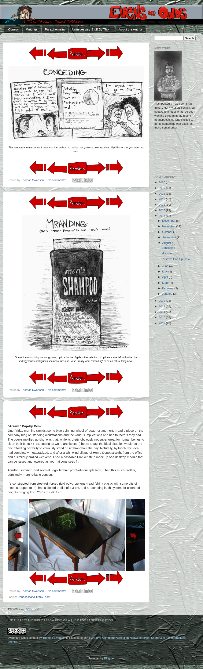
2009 (162, 323)
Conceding (168, 247)
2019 (162, 187)
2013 (162, 300)
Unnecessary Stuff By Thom (91, 29)
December (169, 220)
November (169, 226)
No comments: (57, 180)
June (165, 266)
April (165, 277)
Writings (32, 29)
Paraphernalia (54, 29)
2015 (162, 210)
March (166, 282)
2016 (162, 204)
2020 (162, 182)
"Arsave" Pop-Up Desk (176, 259)
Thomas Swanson (54, 637)
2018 (162, 193)
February (168, 288)
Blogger (109, 658)
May (165, 271)
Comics (13, 29)
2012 (162, 306)
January (167, 293)
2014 (162, 215)
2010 (162, 317)
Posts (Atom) (33, 608)
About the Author (130, 29)
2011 (162, 312)
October (167, 232)
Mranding (167, 253)
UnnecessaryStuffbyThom (34, 597)
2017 (162, 199)
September (169, 237)
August (167, 243)
